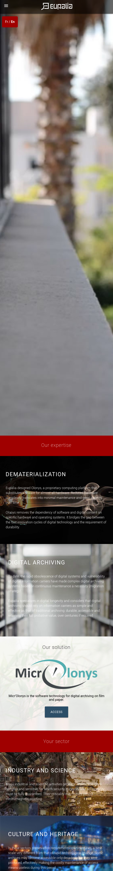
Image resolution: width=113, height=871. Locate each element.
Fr (6, 22)
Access (57, 712)
